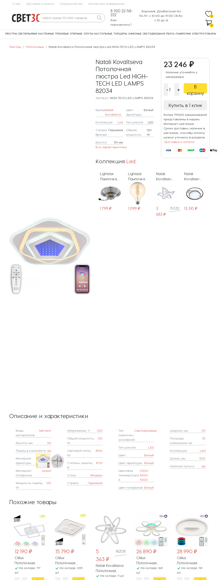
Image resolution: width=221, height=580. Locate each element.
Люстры (11, 33)
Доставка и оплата (40, 3)
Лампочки (183, 33)
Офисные (135, 33)
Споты (88, 33)
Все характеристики (111, 147)
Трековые (62, 33)
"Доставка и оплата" (179, 142)
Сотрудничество (71, 3)
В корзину (195, 88)
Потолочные (35, 47)
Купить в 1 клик (185, 105)
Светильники (27, 33)
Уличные (76, 33)
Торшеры (120, 33)
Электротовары (204, 33)
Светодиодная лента (158, 33)
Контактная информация (106, 3)
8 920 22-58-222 (121, 13)
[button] (87, 255)
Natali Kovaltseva (113, 112)
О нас (16, 3)
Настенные (46, 33)
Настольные (103, 33)
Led (120, 122)
